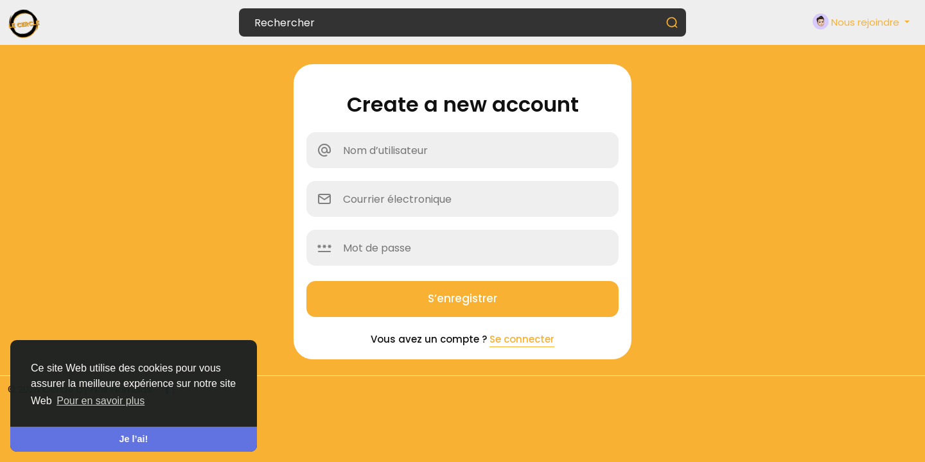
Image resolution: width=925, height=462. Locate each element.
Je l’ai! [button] (133, 439)
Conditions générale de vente (627, 389)
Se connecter (521, 339)
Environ (530, 389)
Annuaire (896, 389)
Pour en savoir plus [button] (101, 400)
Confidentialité (744, 389)
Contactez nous (828, 389)
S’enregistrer (462, 298)
